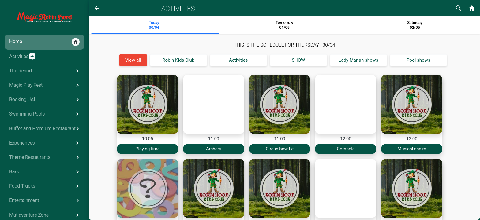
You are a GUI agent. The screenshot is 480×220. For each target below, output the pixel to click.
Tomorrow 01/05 (284, 25)
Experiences (45, 143)
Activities (22, 57)
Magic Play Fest (45, 85)
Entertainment (45, 200)
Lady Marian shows (358, 60)
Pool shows (418, 60)
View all (133, 60)
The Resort (45, 71)
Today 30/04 (154, 25)
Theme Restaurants (45, 157)
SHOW (298, 60)
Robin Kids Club (178, 60)
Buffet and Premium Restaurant (45, 128)
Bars (45, 171)
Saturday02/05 (414, 25)
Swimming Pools (45, 114)
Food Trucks (45, 186)
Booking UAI (45, 99)
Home (44, 42)
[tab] (154, 25)
